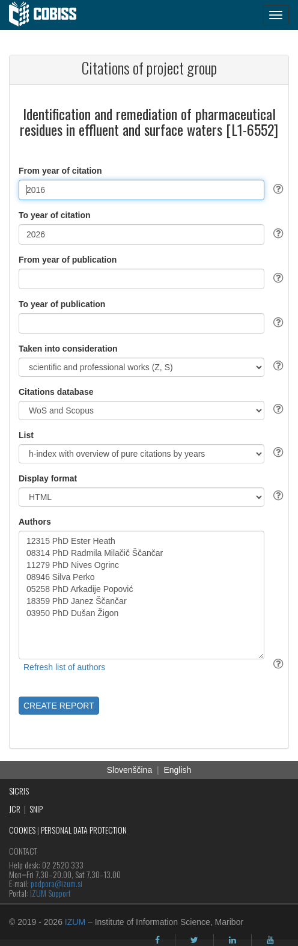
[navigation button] (276, 15)
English (177, 770)
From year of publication (68, 259)
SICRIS (19, 790)
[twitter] (194, 940)
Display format (48, 478)
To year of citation (55, 215)
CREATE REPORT (58, 705)
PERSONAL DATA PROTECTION (84, 829)
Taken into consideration (68, 348)
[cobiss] (49, 15)
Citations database (56, 392)
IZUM (75, 922)
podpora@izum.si (56, 883)
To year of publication (62, 304)
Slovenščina (130, 770)
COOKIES (22, 829)
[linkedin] (232, 940)
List (26, 435)
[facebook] (157, 940)
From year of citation (60, 170)
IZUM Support (50, 892)
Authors (35, 521)
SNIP (36, 808)
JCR (14, 808)
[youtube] (270, 940)
